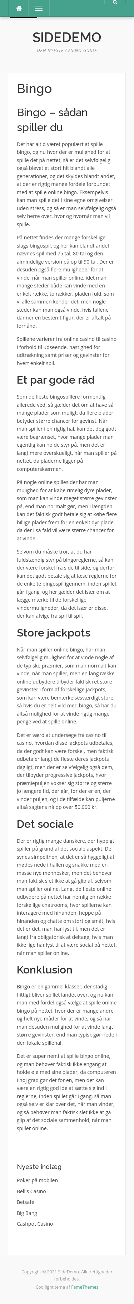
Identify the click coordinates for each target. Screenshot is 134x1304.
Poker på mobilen (37, 1180)
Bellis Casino (31, 1191)
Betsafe (25, 1202)
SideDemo (67, 37)
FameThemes (84, 1287)
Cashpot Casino (35, 1223)
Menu (36, 8)
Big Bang (27, 1213)
